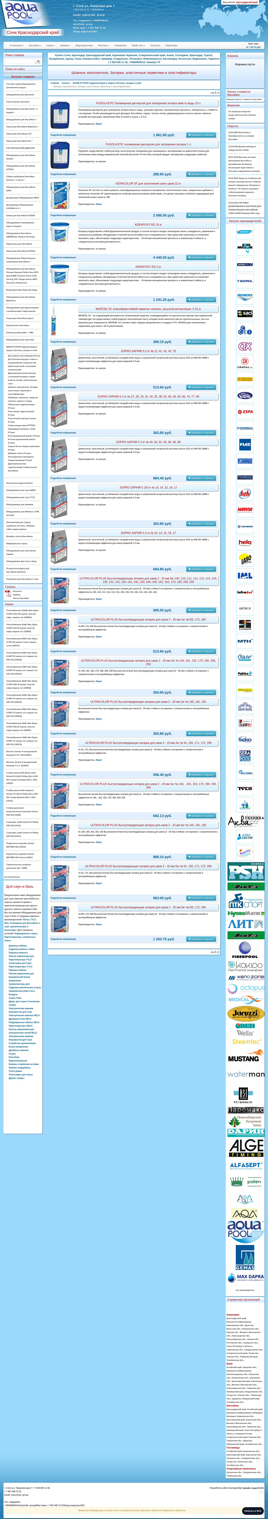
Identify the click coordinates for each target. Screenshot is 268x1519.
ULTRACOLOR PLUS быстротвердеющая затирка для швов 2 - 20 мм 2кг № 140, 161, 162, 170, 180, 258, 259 (148, 662)
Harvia (26, 919)
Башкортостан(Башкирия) (239, 1322)
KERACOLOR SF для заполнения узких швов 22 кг (148, 183)
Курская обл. (233, 1332)
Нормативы (171, 45)
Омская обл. (253, 1339)
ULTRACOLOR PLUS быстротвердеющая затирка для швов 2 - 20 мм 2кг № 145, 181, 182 (148, 701)
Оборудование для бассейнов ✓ (21, 119)
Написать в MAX (253, 1511)
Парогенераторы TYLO (20, 966)
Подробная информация (63, 135)
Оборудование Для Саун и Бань (21, 561)
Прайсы (17, 595)
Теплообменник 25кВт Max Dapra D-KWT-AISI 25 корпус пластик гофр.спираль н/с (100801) (21, 726)
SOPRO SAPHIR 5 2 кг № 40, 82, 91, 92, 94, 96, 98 (148, 442)
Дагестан (249, 1325)
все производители (245, 1290)
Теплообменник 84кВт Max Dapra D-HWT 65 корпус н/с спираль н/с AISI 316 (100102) (21, 656)
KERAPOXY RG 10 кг (148, 224)
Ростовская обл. (234, 1343)
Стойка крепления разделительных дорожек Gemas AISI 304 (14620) (22, 811)
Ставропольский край (237, 1353)
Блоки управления (18, 1047)
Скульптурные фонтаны (18, 102)
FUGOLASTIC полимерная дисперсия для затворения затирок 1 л (148, 144)
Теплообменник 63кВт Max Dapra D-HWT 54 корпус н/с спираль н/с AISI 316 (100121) (21, 670)
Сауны (50, 45)
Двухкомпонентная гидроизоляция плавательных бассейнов (22, 467)
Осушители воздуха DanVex (19, 483)
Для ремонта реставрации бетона (24, 356)
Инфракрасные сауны (16, 543)
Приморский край (235, 1392)
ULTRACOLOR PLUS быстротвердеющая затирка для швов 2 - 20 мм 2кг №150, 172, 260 (148, 619)
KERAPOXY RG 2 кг (148, 266)
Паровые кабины (18, 970)
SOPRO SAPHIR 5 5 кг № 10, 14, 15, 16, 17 (148, 532)
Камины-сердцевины (20, 1067)
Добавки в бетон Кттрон (19, 453)
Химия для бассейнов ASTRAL (21, 251)
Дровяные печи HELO (20, 1019)
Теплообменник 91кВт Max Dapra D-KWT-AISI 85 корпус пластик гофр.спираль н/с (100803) (21, 628)
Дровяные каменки (19, 1050)
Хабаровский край (248, 1357)
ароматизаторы (18, 926)
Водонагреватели (18, 1060)
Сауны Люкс (15, 998)
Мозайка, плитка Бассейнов (19, 536)
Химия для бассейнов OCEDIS (20, 215)
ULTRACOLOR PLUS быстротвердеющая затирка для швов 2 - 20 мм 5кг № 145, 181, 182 (148, 825)
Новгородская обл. (241, 1336)
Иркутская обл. (234, 1329)
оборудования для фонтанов (20, 95)
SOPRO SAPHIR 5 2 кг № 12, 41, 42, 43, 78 (148, 351)
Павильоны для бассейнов (19, 244)
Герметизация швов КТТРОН (21, 425)
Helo (6, 923)
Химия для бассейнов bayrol (19, 318)
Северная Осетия (243, 1434)
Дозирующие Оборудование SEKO (22, 198)
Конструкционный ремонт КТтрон (24, 436)
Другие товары (16, 1078)
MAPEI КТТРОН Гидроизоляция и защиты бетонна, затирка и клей (107, 83)
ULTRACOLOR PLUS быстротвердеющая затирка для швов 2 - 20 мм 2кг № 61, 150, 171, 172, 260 (148, 742)
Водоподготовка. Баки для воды (21, 290)
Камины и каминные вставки (24, 1064)
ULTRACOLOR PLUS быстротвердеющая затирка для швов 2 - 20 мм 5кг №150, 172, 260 (148, 907)
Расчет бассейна (21, 598)
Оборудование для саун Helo (20, 340)
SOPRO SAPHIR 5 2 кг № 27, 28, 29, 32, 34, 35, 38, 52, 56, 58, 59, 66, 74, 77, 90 (148, 396)
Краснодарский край (236, 1318)
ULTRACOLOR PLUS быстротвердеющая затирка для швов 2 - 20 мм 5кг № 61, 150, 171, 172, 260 (148, 866)
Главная (54, 83)
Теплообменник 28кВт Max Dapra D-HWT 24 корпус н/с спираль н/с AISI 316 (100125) (21, 712)
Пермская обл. (254, 1388)
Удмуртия (236, 1399)
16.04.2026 (241, 135)
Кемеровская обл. (250, 1329)
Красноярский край (241, 1381)
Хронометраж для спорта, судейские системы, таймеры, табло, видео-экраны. (20, 525)
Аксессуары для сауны (21, 1074)
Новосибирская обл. (236, 1339)
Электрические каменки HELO (24, 1015)
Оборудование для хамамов (19, 504)
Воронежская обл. (235, 1325)
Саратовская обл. (235, 1350)
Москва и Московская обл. (244, 1385)
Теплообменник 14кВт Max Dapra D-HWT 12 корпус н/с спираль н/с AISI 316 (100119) (21, 740)
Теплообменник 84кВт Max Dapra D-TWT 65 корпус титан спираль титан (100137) (21, 642)
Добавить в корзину (201, 135)
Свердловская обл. (253, 1350)
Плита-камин (15, 1071)
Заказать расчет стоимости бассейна (244, 99)
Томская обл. (233, 1357)
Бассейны (35, 45)
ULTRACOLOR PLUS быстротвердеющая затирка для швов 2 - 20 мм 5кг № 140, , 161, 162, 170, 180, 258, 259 (148, 785)
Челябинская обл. (235, 1360)
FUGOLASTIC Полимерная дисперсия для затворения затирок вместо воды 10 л (148, 103)
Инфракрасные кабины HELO (24, 1022)
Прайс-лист (138, 45)
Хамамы (65, 45)
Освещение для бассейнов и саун (22, 579)
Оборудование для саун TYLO (20, 497)
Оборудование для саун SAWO (21, 490)
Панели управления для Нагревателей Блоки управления (21, 977)
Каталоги (17, 591)
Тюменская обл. (234, 1441)
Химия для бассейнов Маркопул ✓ (22, 127)
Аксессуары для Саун (20, 963)
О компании (17, 45)
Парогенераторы (13, 937)
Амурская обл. (250, 1367)
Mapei (99, 124)
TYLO (33, 919)
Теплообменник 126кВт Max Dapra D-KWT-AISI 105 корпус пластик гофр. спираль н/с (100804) (22, 613)
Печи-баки (14, 1057)
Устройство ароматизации (22, 1043)
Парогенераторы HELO (21, 1026)
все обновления (12, 877)
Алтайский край (234, 1367)
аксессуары (10, 930)
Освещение (120, 45)
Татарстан (253, 1353)
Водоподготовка (84, 45)
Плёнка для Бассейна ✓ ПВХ (19, 332)
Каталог (66, 83)
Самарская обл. (250, 1343)
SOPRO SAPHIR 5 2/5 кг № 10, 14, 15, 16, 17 (148, 487)
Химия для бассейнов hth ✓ (19, 141)
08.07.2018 (244, 164)
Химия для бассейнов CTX (18, 134)
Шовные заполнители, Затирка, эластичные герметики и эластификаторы (23, 390)
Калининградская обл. (237, 1374)
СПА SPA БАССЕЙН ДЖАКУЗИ (20, 148)
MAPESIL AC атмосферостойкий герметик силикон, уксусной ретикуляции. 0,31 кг (148, 308)
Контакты (155, 45)
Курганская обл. (253, 1420)
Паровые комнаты (18, 952)
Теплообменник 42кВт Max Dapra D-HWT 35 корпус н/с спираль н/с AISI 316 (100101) (21, 698)
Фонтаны (103, 45)
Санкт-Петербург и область (240, 1346)
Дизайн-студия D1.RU (253, 1488)
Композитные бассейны (17, 325)
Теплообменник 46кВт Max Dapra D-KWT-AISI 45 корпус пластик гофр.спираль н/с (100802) (21, 684)
